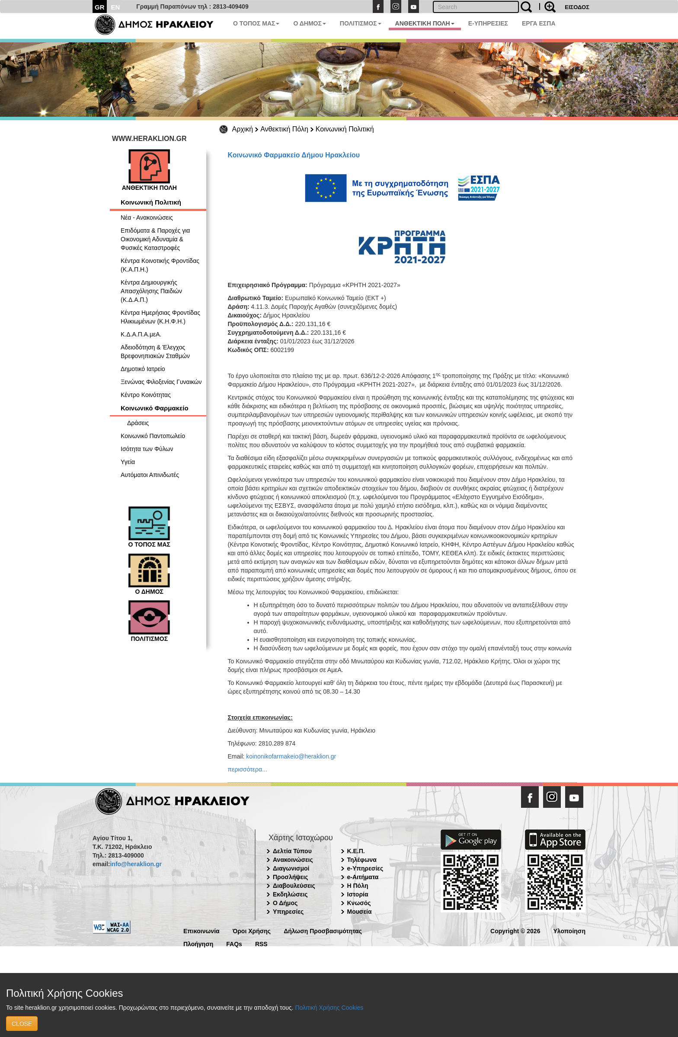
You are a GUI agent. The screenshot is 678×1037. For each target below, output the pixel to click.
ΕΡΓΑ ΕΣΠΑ (539, 23)
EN (115, 7)
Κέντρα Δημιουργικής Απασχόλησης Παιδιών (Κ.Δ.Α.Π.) (151, 291)
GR (100, 7)
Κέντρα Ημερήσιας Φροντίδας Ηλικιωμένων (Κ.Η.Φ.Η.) (160, 317)
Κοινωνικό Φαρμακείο (155, 408)
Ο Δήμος (285, 902)
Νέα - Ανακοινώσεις (147, 217)
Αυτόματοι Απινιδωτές (150, 474)
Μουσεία (359, 911)
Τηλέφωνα (362, 859)
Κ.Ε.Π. (356, 851)
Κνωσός (359, 902)
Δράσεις (138, 422)
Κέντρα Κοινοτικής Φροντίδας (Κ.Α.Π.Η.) (160, 265)
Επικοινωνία (201, 930)
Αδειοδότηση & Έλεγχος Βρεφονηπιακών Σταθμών (155, 351)
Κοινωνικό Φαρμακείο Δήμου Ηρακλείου (294, 155)
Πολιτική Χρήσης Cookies (329, 1007)
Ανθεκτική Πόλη (284, 129)
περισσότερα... (247, 769)
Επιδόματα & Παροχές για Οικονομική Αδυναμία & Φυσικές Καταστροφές (155, 239)
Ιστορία (357, 894)
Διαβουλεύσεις (294, 885)
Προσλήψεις (290, 877)
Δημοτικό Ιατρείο (143, 368)
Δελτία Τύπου (292, 851)
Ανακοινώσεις (293, 859)
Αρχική (242, 129)
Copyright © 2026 (515, 930)
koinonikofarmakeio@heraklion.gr (291, 756)
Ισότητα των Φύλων (147, 448)
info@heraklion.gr (135, 864)
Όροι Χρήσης (252, 930)
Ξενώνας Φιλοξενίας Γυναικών (161, 381)
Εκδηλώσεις (290, 894)
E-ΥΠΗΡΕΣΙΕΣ (488, 23)
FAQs (234, 943)
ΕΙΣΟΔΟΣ (577, 7)
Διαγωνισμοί (291, 868)
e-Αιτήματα (363, 877)
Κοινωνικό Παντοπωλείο (153, 435)
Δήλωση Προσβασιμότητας (323, 930)
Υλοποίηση (569, 930)
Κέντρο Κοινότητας (146, 394)
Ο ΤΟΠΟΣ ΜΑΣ (256, 23)
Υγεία (128, 461)
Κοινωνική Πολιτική (345, 129)
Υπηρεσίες (288, 911)
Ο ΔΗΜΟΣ (309, 23)
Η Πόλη (357, 885)
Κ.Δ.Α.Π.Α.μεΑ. (141, 334)
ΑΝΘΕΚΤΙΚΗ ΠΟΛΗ (424, 23)
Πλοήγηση (198, 943)
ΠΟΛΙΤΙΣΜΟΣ (360, 23)
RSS (261, 943)
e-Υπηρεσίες (365, 868)
